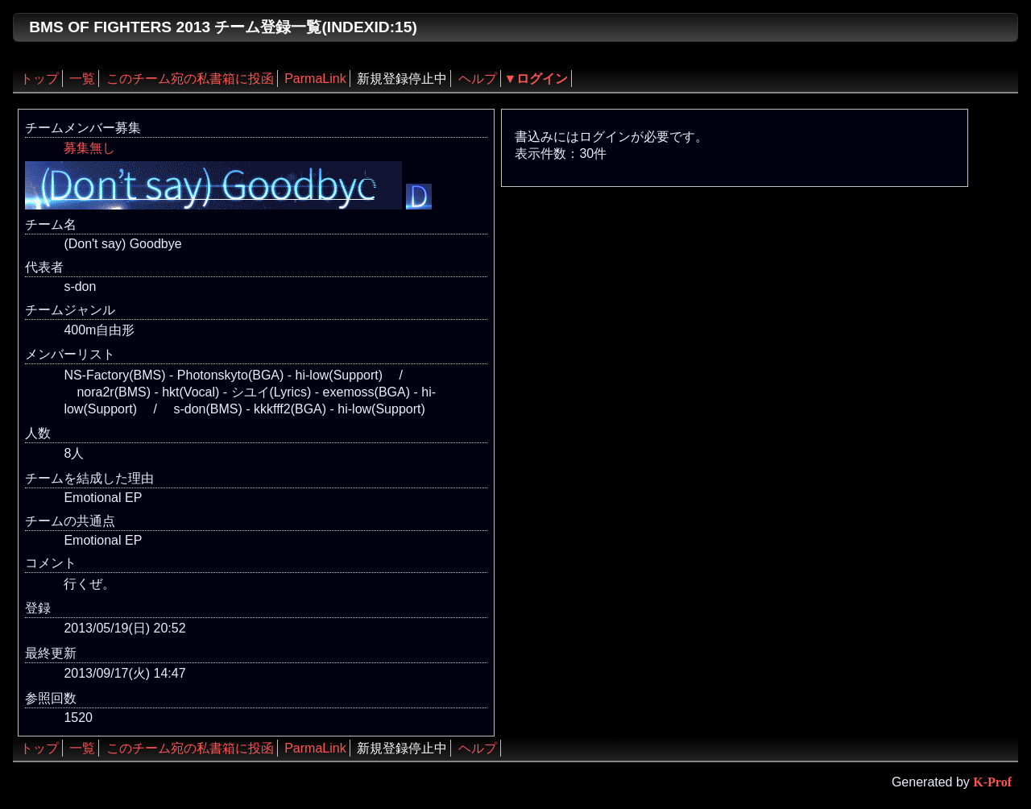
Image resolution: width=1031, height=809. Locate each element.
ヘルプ (477, 78)
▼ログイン (536, 78)
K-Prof (992, 782)
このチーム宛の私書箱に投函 (190, 78)
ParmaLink (315, 78)
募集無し (89, 148)
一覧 (82, 78)
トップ (39, 78)
